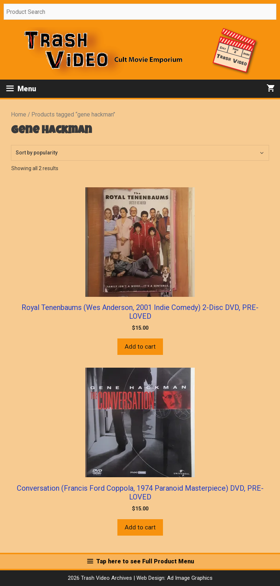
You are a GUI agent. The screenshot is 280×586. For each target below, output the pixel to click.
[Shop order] (140, 153)
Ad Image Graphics (189, 578)
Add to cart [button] (140, 346)
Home (18, 114)
